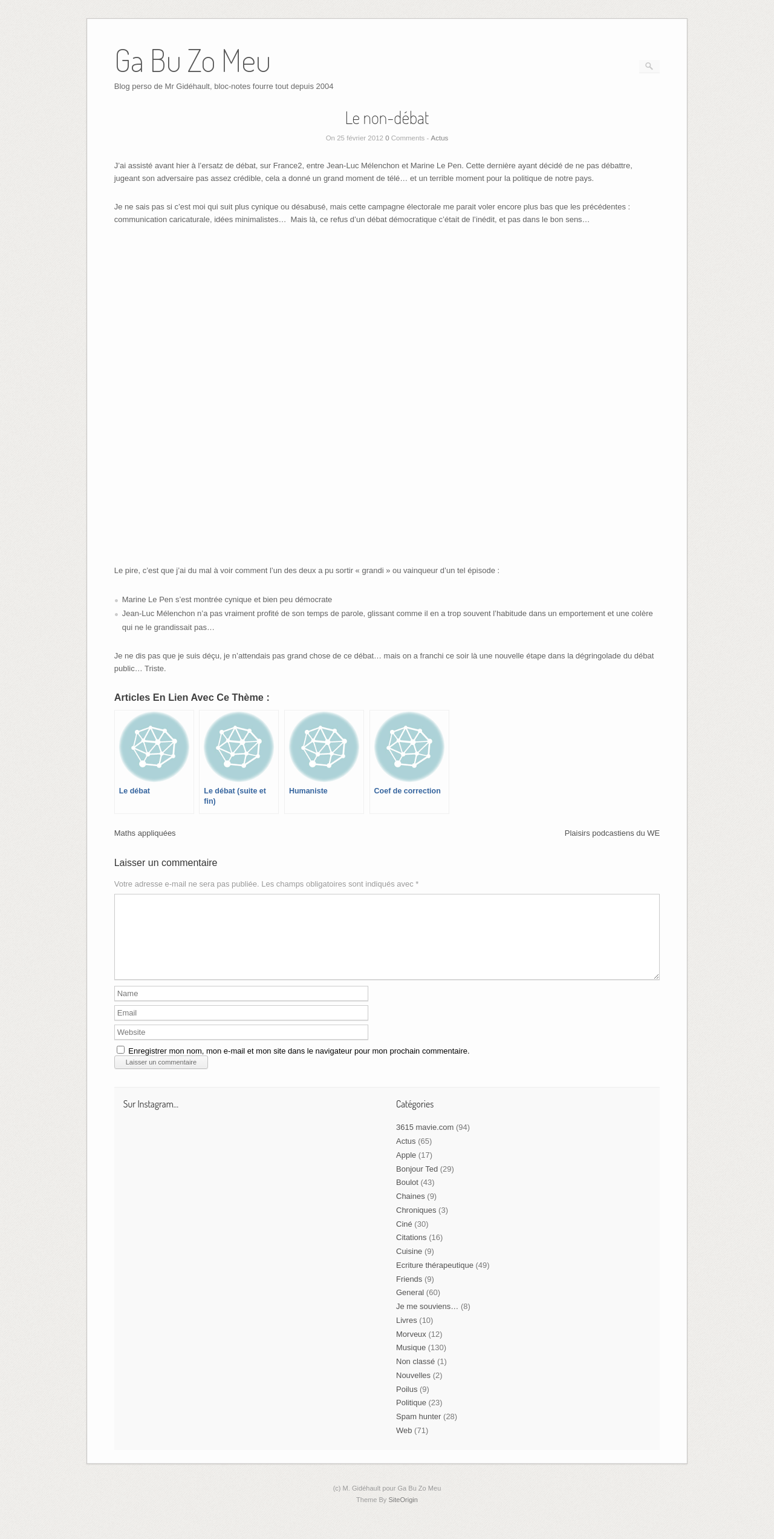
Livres (406, 1334)
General (410, 1306)
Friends (409, 1293)
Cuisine (409, 1265)
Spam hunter (418, 1431)
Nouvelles (413, 1389)
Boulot (407, 1196)
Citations (411, 1251)
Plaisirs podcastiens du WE (612, 833)
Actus (440, 138)
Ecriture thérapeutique (434, 1279)
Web (404, 1444)
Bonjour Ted (417, 1183)
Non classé (415, 1375)
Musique (411, 1362)
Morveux (411, 1348)
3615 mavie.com (425, 1141)
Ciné (404, 1238)
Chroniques (416, 1224)
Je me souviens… (427, 1320)
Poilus (406, 1403)
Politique (411, 1417)
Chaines (410, 1210)
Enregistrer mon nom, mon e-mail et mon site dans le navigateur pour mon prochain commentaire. (298, 1065)
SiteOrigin (403, 1514)
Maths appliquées (145, 833)
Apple (406, 1169)
